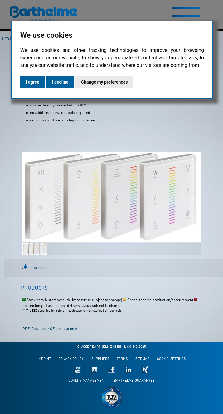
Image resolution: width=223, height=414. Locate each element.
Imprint (44, 359)
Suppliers (100, 359)
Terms (122, 359)
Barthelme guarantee (134, 380)
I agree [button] (32, 82)
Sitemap (142, 359)
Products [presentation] (34, 288)
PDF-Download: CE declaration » (49, 329)
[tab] (34, 291)
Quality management (87, 380)
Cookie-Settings (171, 359)
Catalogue (41, 268)
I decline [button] (60, 82)
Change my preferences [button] (104, 82)
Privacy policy (71, 359)
